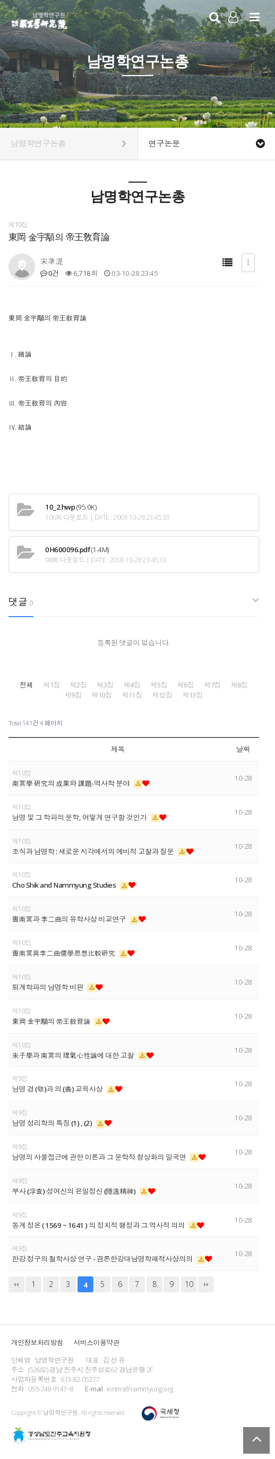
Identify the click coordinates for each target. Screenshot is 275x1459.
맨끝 (206, 1284)
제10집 (101, 695)
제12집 (162, 695)
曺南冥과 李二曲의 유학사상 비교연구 (69, 919)
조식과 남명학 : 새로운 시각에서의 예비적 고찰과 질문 (93, 851)
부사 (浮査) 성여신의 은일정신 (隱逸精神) (75, 1191)
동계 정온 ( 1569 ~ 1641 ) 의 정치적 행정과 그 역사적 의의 (99, 1225)
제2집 (78, 685)
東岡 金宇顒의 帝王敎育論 (52, 1021)
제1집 (51, 685)
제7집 (212, 685)
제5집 (158, 685)
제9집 (73, 695)
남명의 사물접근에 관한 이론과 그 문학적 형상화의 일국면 (100, 1157)
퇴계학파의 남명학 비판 (48, 987)
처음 (16, 1284)
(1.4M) (77, 549)
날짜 (243, 749)
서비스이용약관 (96, 1342)
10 (189, 1284)
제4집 (132, 685)
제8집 (239, 685)
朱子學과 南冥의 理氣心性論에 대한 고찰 (73, 1055)
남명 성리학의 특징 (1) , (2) (52, 1123)
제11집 (132, 695)
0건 (49, 273)
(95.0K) (70, 507)
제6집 (185, 685)
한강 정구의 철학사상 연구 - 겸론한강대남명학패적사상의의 (103, 1259)
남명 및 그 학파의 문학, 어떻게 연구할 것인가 (80, 817)
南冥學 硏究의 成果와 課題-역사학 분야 (71, 783)
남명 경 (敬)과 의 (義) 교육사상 (58, 1089)
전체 (26, 685)
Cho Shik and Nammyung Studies (64, 885)
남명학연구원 (39, 19)
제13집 (192, 695)
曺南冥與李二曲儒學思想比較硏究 (64, 953)
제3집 (105, 685)
